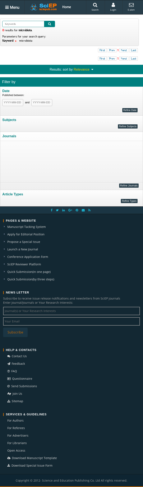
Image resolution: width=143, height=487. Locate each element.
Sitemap (15, 401)
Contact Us (17, 356)
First (102, 50)
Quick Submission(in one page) (29, 272)
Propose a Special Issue (23, 242)
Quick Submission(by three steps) (30, 279)
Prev (112, 50)
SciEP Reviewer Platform (24, 264)
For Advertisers (17, 435)
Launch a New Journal (22, 249)
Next (124, 50)
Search (95, 6)
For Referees (16, 428)
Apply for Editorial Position (26, 234)
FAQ (12, 371)
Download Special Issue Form (29, 465)
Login (113, 6)
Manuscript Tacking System (26, 227)
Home (66, 7)
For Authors (15, 420)
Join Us (14, 394)
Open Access (16, 450)
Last (133, 50)
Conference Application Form (27, 257)
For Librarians (17, 443)
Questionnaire (19, 379)
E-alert (131, 6)
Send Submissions (22, 386)
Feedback (16, 364)
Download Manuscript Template (32, 458)
